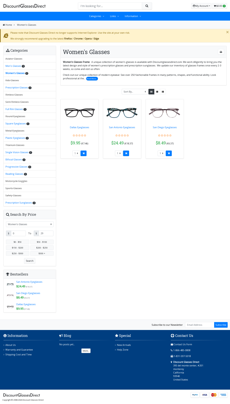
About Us (10, 345)
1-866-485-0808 (181, 350)
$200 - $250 (42, 247)
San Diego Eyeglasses (165, 127)
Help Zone (122, 349)
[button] (201, 6)
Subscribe (220, 324)
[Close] (227, 32)
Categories (95, 16)
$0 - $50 (17, 242)
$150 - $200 (17, 247)
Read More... (92, 78)
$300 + (42, 253)
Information (131, 16)
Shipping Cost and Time (18, 354)
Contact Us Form (181, 344)
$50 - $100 (42, 242)
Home (7, 24)
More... (86, 351)
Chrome (78, 38)
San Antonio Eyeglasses (122, 127)
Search (29, 260)
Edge (96, 38)
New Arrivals (124, 345)
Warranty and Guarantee (19, 349)
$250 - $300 (17, 253)
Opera (88, 38)
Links (113, 16)
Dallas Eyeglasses (79, 127)
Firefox (68, 38)
